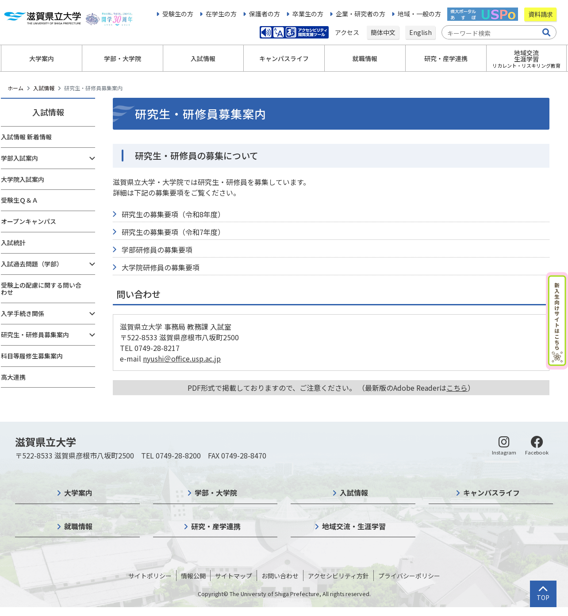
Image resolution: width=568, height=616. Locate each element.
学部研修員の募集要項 (157, 249)
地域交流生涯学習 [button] (526, 58)
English (420, 32)
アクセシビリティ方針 (338, 575)
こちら (457, 387)
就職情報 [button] (365, 58)
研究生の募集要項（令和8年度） (173, 214)
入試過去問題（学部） (32, 263)
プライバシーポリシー (409, 575)
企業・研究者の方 (360, 13)
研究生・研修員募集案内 (35, 334)
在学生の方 (221, 13)
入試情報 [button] (203, 58)
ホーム (15, 88)
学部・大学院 (216, 492)
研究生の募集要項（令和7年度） (173, 232)
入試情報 (43, 88)
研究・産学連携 (216, 526)
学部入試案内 (19, 158)
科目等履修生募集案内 (32, 355)
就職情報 (78, 526)
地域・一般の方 (419, 13)
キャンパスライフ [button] (284, 58)
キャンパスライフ (491, 492)
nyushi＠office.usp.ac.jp (182, 358)
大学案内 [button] (41, 58)
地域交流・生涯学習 (354, 526)
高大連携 (13, 377)
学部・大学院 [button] (122, 58)
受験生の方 (177, 13)
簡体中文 (383, 32)
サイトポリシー (150, 575)
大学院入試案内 (22, 179)
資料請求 (540, 14)
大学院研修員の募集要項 (161, 267)
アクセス (348, 32)
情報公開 (193, 575)
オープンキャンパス (28, 221)
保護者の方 (264, 13)
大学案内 (78, 492)
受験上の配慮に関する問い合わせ (41, 289)
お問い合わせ (280, 575)
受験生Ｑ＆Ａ (19, 200)
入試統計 (13, 242)
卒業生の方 (307, 13)
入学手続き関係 (22, 313)
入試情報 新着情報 (26, 136)
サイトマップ (233, 575)
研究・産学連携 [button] (446, 58)
